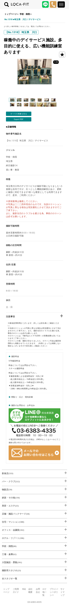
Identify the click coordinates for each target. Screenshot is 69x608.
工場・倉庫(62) (9, 554)
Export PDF (18, 119)
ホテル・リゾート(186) (13, 538)
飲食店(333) (7, 473)
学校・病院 (25, 14)
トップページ (10, 14)
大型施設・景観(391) (12, 562)
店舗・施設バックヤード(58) (16, 514)
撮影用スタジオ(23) (11, 570)
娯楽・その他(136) (11, 498)
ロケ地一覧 (44, 592)
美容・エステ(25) (10, 506)
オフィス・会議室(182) (13, 530)
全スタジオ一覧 (9, 578)
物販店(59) (7, 489)
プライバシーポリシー (54, 592)
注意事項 (10, 316)
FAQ (24, 589)
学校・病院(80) (9, 546)
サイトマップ (62, 592)
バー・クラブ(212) (11, 481)
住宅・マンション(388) (13, 522)
